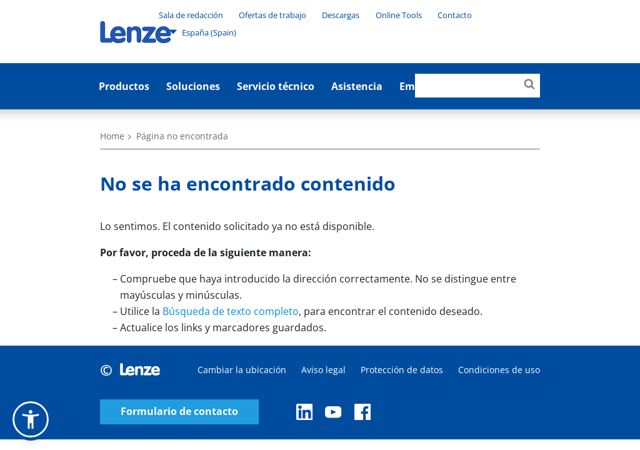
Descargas (340, 15)
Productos (124, 86)
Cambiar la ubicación (242, 370)
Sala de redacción (191, 15)
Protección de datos (402, 370)
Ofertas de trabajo (272, 15)
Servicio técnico (275, 86)
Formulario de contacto (179, 411)
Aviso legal (323, 370)
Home (112, 136)
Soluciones (193, 86)
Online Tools (399, 15)
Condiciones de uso (499, 370)
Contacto (455, 15)
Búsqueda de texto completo (230, 311)
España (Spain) (202, 32)
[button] (30, 419)
